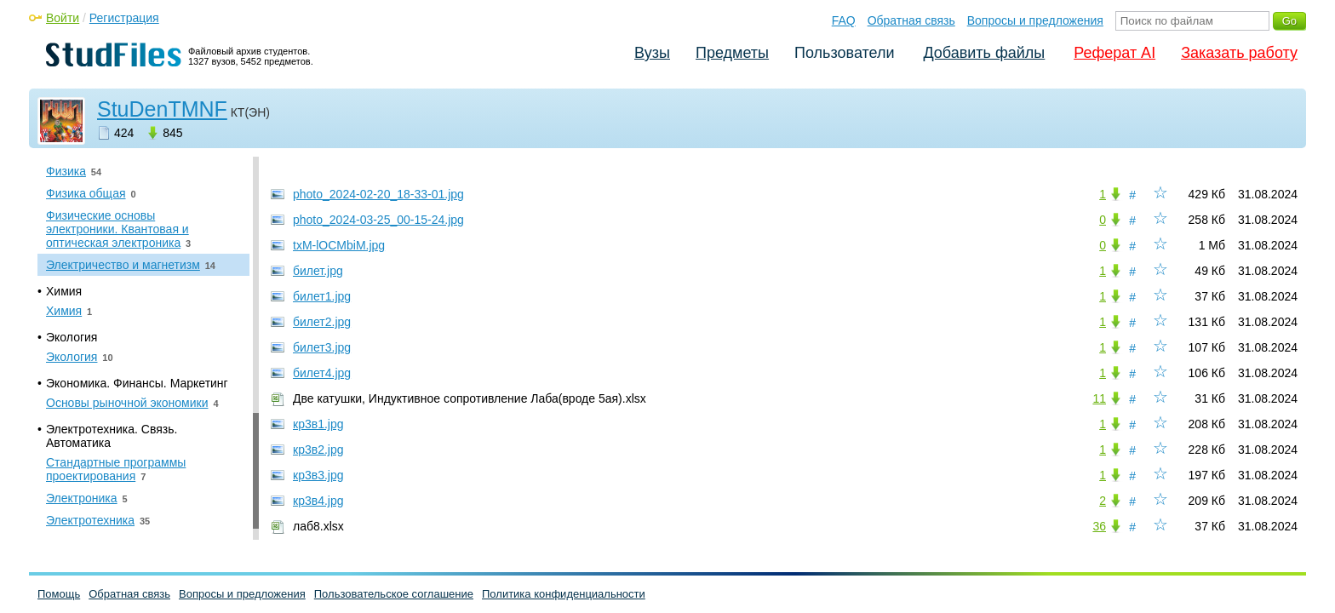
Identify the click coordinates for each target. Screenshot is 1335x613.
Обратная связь (911, 20)
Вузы (652, 52)
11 (1099, 398)
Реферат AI (1114, 52)
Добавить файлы (984, 52)
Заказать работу (1239, 52)
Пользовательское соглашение (393, 593)
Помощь (58, 593)
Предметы (732, 52)
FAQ (844, 20)
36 (1099, 526)
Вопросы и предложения (1035, 20)
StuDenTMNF (162, 109)
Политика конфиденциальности (563, 593)
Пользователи (844, 52)
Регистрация (124, 18)
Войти (62, 18)
